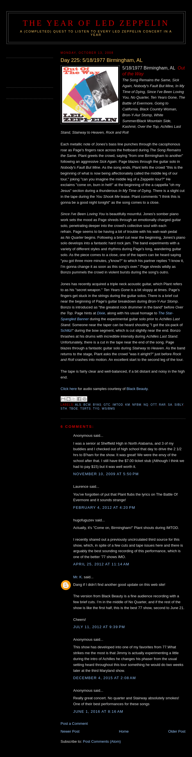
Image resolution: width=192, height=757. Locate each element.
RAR (162, 404)
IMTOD (118, 404)
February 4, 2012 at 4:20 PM (104, 507)
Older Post (176, 731)
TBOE (73, 408)
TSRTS (85, 408)
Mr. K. (78, 577)
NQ (145, 404)
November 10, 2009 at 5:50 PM (106, 474)
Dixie (101, 313)
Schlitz (66, 330)
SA (170, 404)
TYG (96, 408)
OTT (153, 404)
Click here (69, 389)
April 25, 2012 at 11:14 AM (101, 564)
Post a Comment (74, 723)
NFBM (136, 404)
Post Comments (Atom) (102, 741)
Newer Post (70, 731)
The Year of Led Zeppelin (96, 23)
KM (127, 404)
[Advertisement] (39, 72)
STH (64, 408)
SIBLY (178, 404)
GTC (107, 404)
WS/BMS (108, 408)
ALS (78, 404)
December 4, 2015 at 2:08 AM (104, 678)
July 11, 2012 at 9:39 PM (99, 627)
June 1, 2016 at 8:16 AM (98, 711)
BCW (87, 404)
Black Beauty (137, 389)
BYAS (97, 404)
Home (124, 731)
